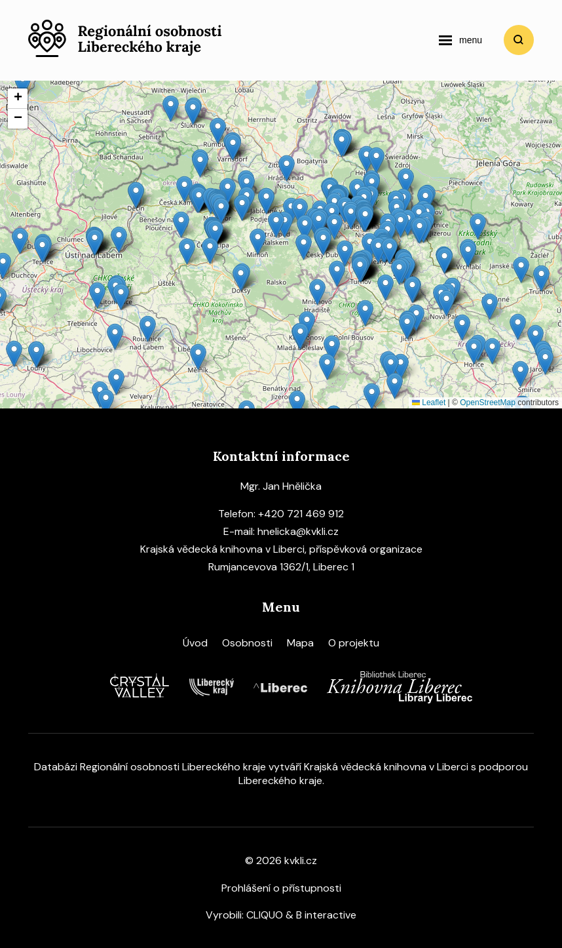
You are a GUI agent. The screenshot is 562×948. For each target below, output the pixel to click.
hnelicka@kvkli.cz (298, 531)
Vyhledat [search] (519, 40)
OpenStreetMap (487, 402)
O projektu (353, 643)
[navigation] (460, 40)
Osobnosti (247, 643)
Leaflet (428, 402)
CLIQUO (264, 915)
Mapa (300, 643)
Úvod (195, 643)
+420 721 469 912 (301, 514)
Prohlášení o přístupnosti (281, 888)
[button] (327, 366)
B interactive (326, 915)
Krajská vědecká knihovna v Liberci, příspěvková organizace (281, 549)
